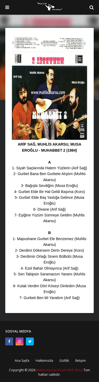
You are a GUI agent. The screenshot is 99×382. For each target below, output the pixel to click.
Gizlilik (64, 360)
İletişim (80, 360)
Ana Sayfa (22, 360)
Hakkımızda (44, 360)
